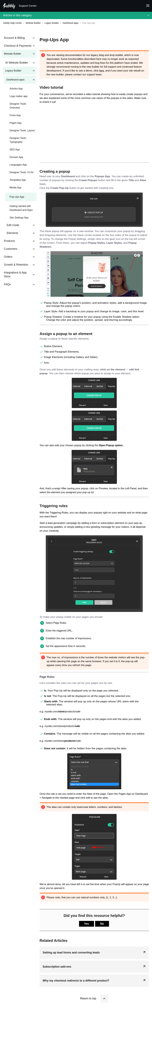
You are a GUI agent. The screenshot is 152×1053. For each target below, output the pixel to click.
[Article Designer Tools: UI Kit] (19, 172)
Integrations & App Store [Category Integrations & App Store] (15, 274)
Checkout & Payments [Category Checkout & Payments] (17, 45)
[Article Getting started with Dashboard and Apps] (19, 208)
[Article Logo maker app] (19, 96)
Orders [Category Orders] (8, 256)
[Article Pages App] (19, 122)
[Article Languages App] (19, 164)
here (101, 70)
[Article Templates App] (19, 179)
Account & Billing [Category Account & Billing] (14, 37)
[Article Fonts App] (19, 115)
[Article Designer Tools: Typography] (19, 140)
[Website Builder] (33, 23)
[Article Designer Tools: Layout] (19, 130)
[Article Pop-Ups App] (19, 197)
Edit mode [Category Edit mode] (13, 225)
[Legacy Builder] (52, 23)
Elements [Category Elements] (12, 233)
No (102, 923)
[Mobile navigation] (147, 6)
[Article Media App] (19, 187)
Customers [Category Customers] (10, 248)
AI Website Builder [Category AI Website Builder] (16, 62)
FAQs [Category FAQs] (7, 284)
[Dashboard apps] (71, 23)
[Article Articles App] (19, 88)
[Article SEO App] (19, 149)
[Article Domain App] (19, 157)
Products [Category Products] (9, 240)
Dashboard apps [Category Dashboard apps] (15, 79)
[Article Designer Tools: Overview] (19, 105)
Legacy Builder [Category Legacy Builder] (13, 70)
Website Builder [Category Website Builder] (12, 53)
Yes (86, 923)
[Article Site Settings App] (19, 217)
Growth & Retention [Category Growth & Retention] (16, 264)
